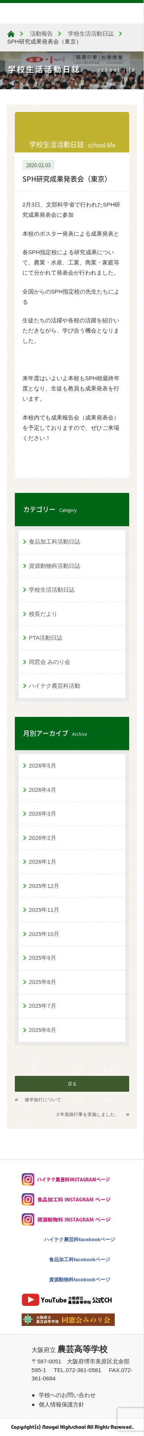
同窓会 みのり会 (49, 662)
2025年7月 (42, 1005)
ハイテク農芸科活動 (54, 685)
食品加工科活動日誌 (54, 541)
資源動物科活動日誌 (54, 566)
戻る (72, 1083)
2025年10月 (44, 934)
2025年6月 (42, 1030)
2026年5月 (42, 765)
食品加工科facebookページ (79, 1259)
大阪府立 (70, 1350)
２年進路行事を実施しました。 (87, 1114)
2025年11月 (44, 909)
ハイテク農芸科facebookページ (79, 1239)
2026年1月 (42, 861)
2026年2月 (42, 838)
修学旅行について (43, 1099)
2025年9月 (42, 957)
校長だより (43, 614)
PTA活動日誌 (45, 637)
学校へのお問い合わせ (67, 1395)
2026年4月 (42, 789)
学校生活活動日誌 (51, 589)
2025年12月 (44, 886)
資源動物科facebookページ (79, 1279)
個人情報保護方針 (61, 1404)
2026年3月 (42, 813)
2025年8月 (42, 982)
